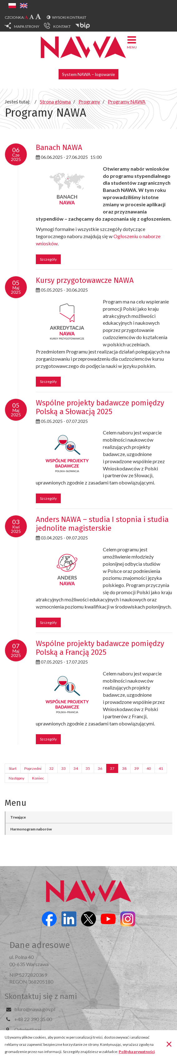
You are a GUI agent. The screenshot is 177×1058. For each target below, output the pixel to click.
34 (76, 768)
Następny (16, 778)
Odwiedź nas (28, 1029)
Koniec (38, 778)
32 (51, 768)
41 (161, 768)
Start (13, 768)
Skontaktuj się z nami (41, 996)
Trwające (18, 817)
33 (63, 768)
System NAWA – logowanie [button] (88, 74)
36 (100, 768)
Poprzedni (32, 768)
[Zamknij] (169, 1043)
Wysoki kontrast (69, 17)
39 (136, 768)
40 (148, 768)
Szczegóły (48, 259)
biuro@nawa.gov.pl (34, 1009)
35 (88, 768)
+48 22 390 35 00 (33, 1019)
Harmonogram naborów (31, 829)
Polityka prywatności (137, 1051)
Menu (132, 42)
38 (124, 768)
